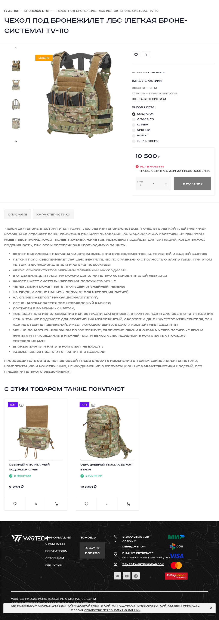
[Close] (210, 608)
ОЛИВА (142, 124)
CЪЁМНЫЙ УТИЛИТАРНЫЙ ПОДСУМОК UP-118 (29, 467)
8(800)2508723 (135, 536)
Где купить (54, 565)
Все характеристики (149, 99)
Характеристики (53, 214)
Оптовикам (54, 558)
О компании (55, 544)
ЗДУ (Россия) (148, 141)
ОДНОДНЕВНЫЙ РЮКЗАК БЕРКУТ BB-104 (106, 467)
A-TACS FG (145, 119)
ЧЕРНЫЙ (143, 130)
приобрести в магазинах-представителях (175, 171)
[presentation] (16, 48)
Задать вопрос (92, 550)
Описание (17, 214)
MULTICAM (145, 113)
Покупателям (56, 551)
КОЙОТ (142, 135)
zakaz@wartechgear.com (143, 564)
